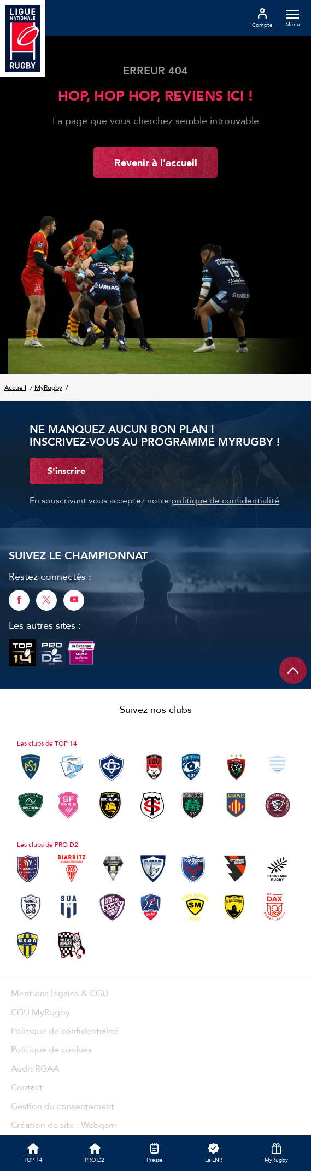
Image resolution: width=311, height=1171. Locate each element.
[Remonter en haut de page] (293, 670)
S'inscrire (66, 471)
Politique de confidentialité (65, 1030)
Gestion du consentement (62, 1106)
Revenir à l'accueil (155, 162)
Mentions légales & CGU (59, 992)
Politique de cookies (51, 1049)
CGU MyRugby (40, 1011)
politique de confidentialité (225, 500)
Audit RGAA (35, 1068)
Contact (27, 1086)
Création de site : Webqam (63, 1124)
